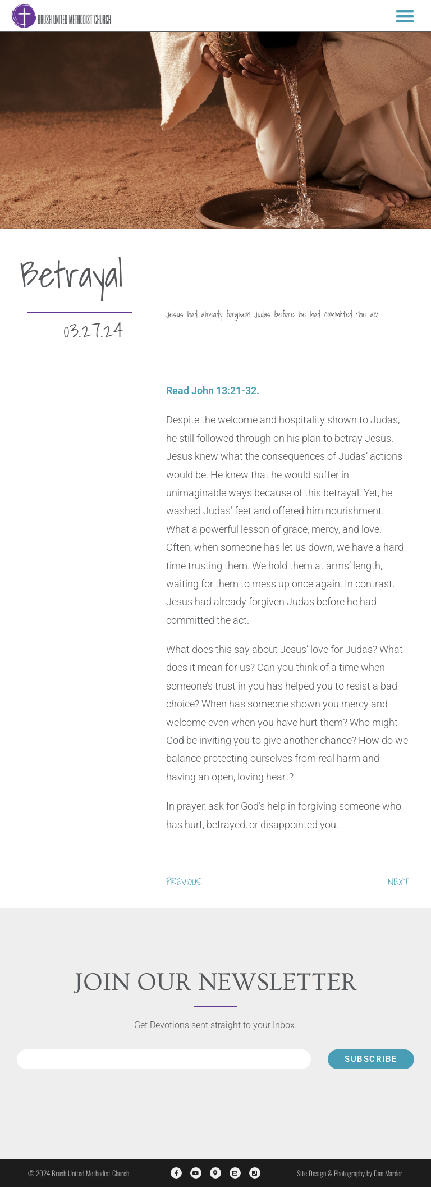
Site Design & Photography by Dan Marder (349, 1173)
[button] (405, 16)
